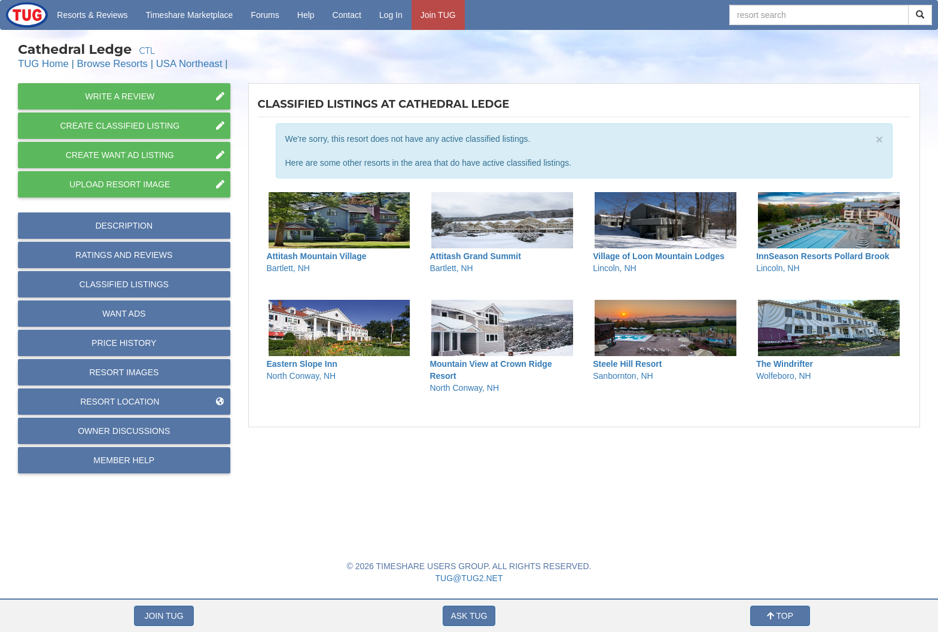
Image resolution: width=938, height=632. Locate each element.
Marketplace (189, 15)
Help (306, 15)
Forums (265, 15)
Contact (347, 15)
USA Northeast (189, 63)
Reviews (123, 255)
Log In (391, 15)
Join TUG (438, 15)
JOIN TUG (163, 616)
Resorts (92, 15)
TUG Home (43, 63)
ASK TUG (468, 616)
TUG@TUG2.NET (469, 578)
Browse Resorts (112, 63)
